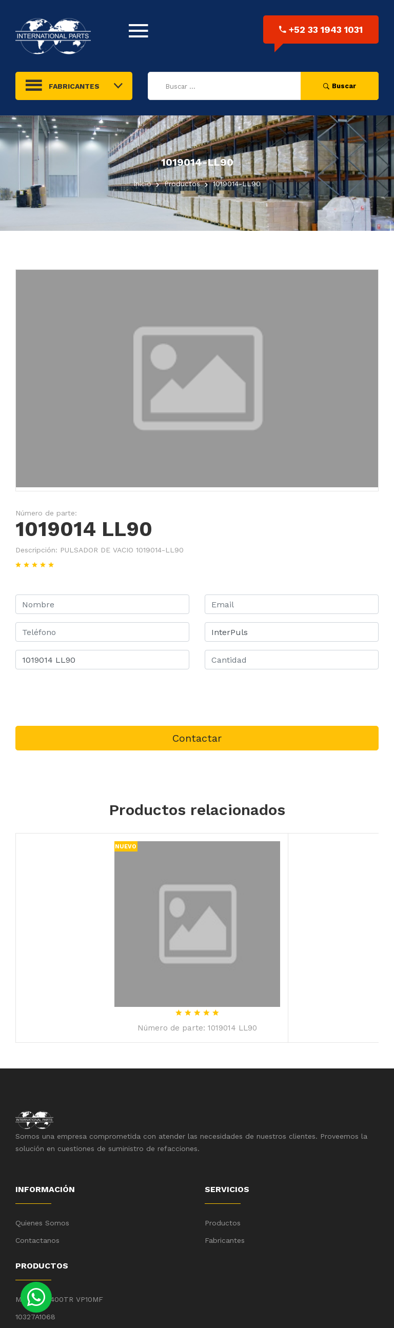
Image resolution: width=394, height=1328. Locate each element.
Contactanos (37, 1240)
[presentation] (93, 698)
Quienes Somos (42, 1223)
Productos (223, 1223)
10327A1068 (35, 1317)
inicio (142, 184)
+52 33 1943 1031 (321, 29)
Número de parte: (46, 513)
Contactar (197, 738)
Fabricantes (225, 1240)
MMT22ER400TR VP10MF (59, 1299)
